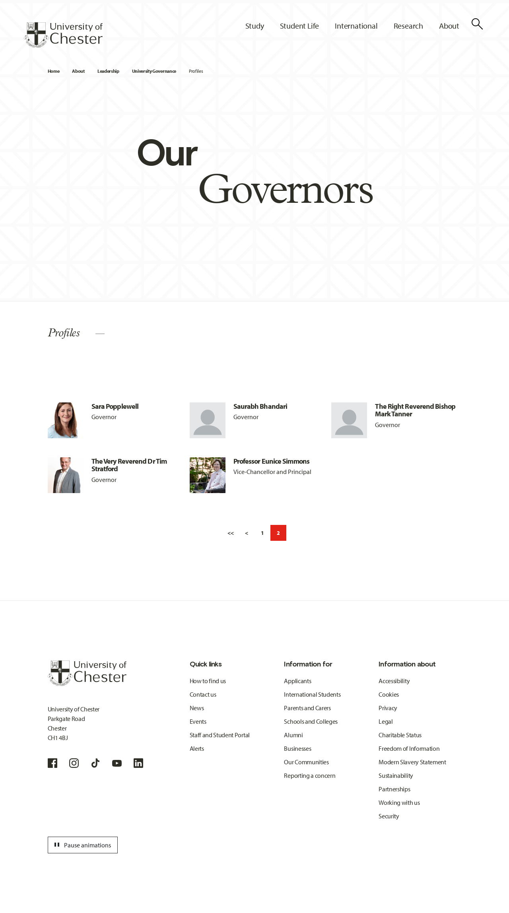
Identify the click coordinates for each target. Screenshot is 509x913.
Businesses (297, 748)
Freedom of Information (409, 748)
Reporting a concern (309, 775)
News (197, 708)
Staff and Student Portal (220, 735)
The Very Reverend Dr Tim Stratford (129, 465)
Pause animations (81, 845)
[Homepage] (63, 35)
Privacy (388, 708)
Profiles (196, 71)
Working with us (399, 802)
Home (54, 71)
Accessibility (394, 681)
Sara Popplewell (115, 406)
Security (389, 816)
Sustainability (396, 775)
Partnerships (394, 789)
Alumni (293, 735)
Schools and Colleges (311, 721)
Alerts (197, 748)
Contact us (203, 694)
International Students (312, 694)
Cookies (389, 694)
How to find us (208, 681)
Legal (385, 721)
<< (230, 532)
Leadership (108, 71)
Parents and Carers (307, 708)
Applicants (297, 681)
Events (198, 721)
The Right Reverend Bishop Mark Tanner (415, 410)
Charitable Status (400, 735)
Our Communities (306, 762)
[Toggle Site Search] (477, 24)
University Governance (154, 71)
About (78, 71)
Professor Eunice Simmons (271, 461)
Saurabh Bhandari (260, 406)
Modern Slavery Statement (412, 762)
